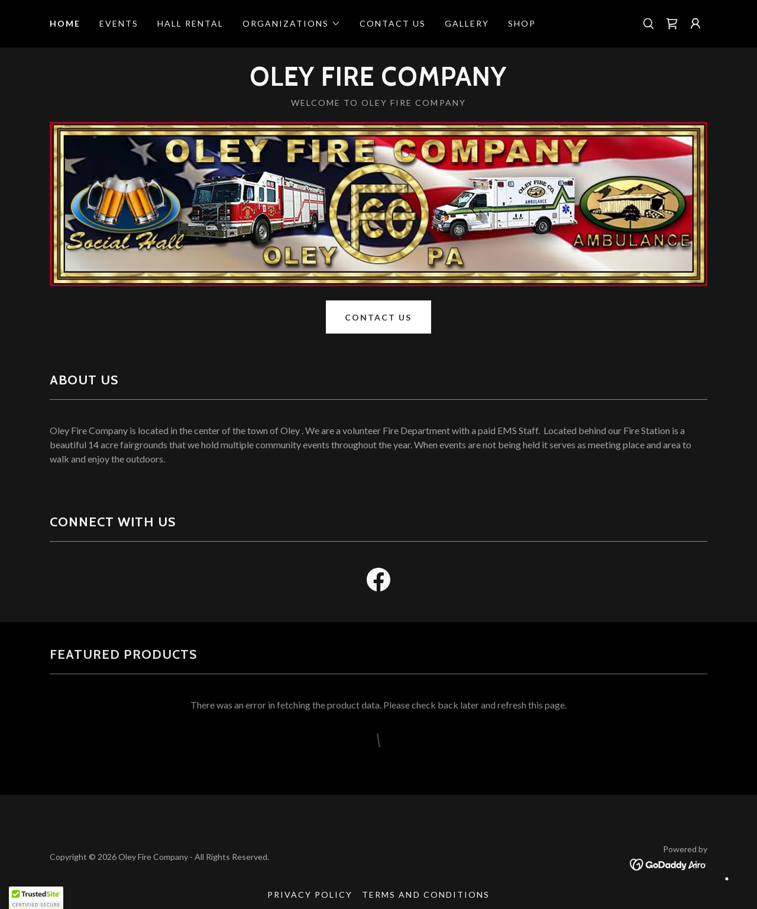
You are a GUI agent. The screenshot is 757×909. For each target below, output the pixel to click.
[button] (291, 24)
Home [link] (65, 23)
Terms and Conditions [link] (425, 894)
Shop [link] (522, 23)
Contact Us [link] (393, 23)
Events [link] (118, 23)
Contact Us (378, 317)
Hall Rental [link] (190, 23)
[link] (672, 23)
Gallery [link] (467, 23)
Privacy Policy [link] (309, 894)
